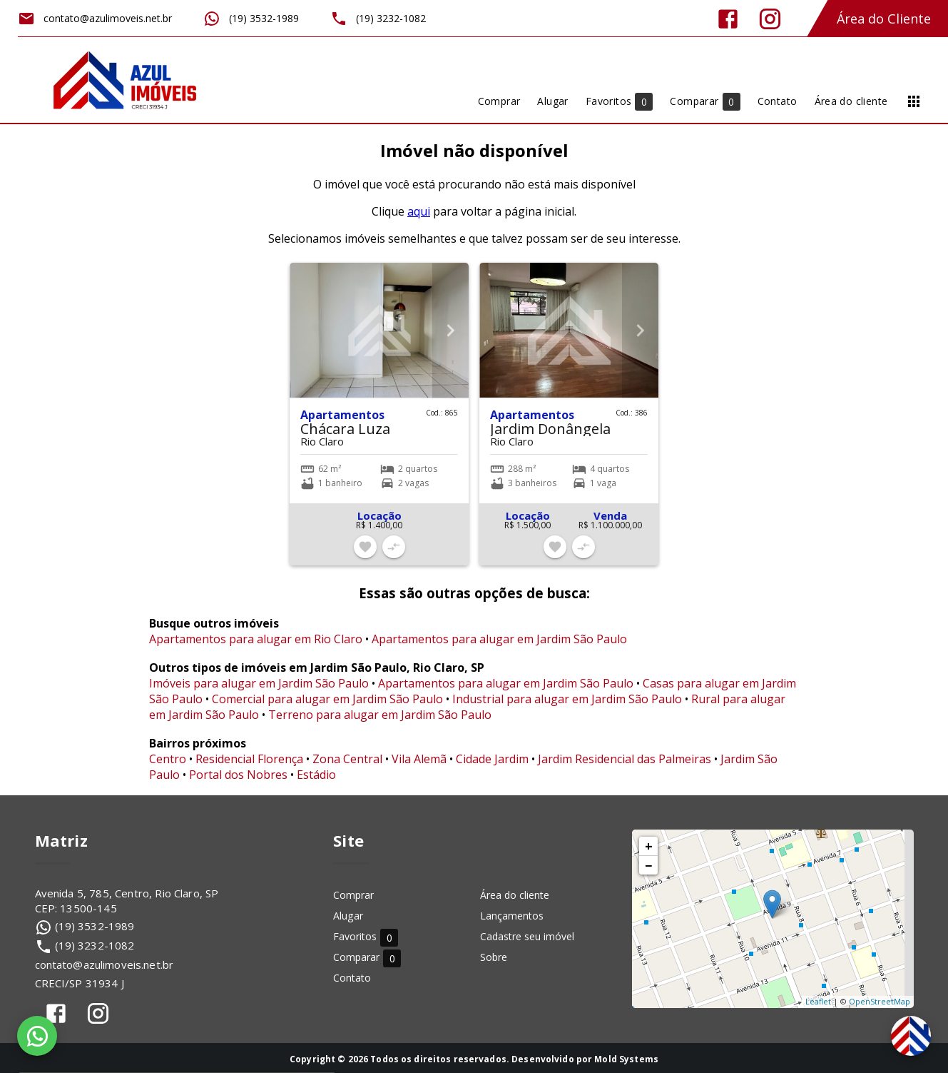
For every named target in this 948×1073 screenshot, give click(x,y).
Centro (167, 759)
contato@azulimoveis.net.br (104, 964)
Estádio (316, 774)
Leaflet (818, 1001)
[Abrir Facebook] (727, 18)
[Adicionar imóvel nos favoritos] (365, 546)
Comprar (353, 895)
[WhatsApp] (37, 1036)
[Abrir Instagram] (770, 18)
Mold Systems (626, 1059)
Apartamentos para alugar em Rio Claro (255, 639)
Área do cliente (514, 895)
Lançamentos (512, 915)
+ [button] (649, 846)
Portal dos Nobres (238, 774)
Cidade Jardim (492, 759)
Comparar (367, 957)
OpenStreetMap (879, 1001)
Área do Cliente (884, 18)
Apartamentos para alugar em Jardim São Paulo (499, 639)
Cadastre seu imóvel (527, 936)
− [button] (648, 865)
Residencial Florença (249, 759)
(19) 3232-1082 (95, 945)
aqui (418, 211)
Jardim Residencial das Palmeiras (624, 759)
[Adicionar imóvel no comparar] (393, 546)
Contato (352, 977)
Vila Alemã (419, 759)
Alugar (348, 915)
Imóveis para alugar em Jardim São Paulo (259, 683)
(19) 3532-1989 (95, 926)
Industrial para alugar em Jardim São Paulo (567, 699)
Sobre (493, 957)
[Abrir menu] (914, 101)
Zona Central (347, 759)
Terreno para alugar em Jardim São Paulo (379, 714)
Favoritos (365, 937)
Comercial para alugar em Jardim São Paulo (327, 699)
